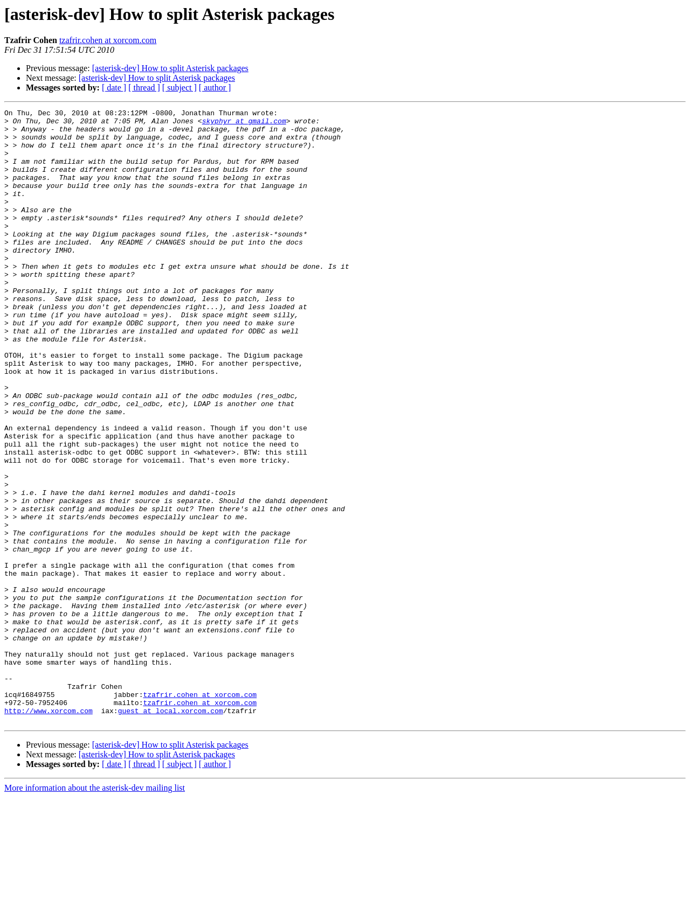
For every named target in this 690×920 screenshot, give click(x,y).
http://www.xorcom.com (48, 832)
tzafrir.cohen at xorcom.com (107, 40)
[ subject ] (179, 87)
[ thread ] (144, 87)
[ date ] (114, 87)
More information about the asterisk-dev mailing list (94, 910)
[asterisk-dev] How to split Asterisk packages (170, 68)
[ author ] (215, 87)
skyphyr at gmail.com (244, 124)
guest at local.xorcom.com (170, 832)
